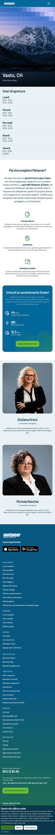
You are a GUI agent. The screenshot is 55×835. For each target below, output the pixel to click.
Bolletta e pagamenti (11, 683)
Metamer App (8, 662)
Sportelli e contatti (10, 679)
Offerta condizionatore (12, 593)
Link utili (6, 712)
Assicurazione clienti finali (13, 720)
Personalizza (30, 827)
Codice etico (8, 731)
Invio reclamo (8, 695)
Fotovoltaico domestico (12, 597)
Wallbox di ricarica (10, 586)
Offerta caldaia (9, 590)
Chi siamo (6, 636)
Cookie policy (5, 831)
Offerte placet (8, 601)
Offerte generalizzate (11, 757)
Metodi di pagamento (11, 666)
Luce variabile (8, 566)
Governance (8, 728)
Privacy (5, 741)
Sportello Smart (9, 658)
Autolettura (7, 687)
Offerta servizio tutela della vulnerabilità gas (21, 605)
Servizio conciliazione (11, 691)
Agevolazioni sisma (10, 749)
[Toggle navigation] (49, 3)
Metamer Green (9, 644)
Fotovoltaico (8, 622)
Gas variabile (8, 570)
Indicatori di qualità (10, 724)
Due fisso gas (8, 578)
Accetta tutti (7, 827)
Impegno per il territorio (12, 648)
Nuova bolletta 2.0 (10, 716)
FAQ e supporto (9, 675)
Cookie (5, 745)
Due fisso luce (8, 574)
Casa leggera (8, 582)
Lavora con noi (8, 640)
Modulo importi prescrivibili (13, 702)
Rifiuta (18, 827)
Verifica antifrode (10, 699)
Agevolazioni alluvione (12, 753)
